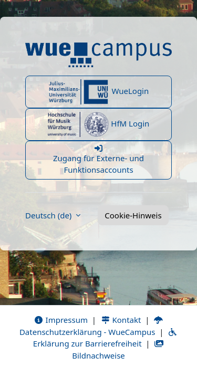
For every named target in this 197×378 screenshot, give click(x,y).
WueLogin (98, 91)
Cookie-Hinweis (133, 215)
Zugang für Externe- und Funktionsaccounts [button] (98, 159)
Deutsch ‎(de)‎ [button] (49, 215)
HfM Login (99, 124)
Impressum (61, 319)
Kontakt (120, 319)
